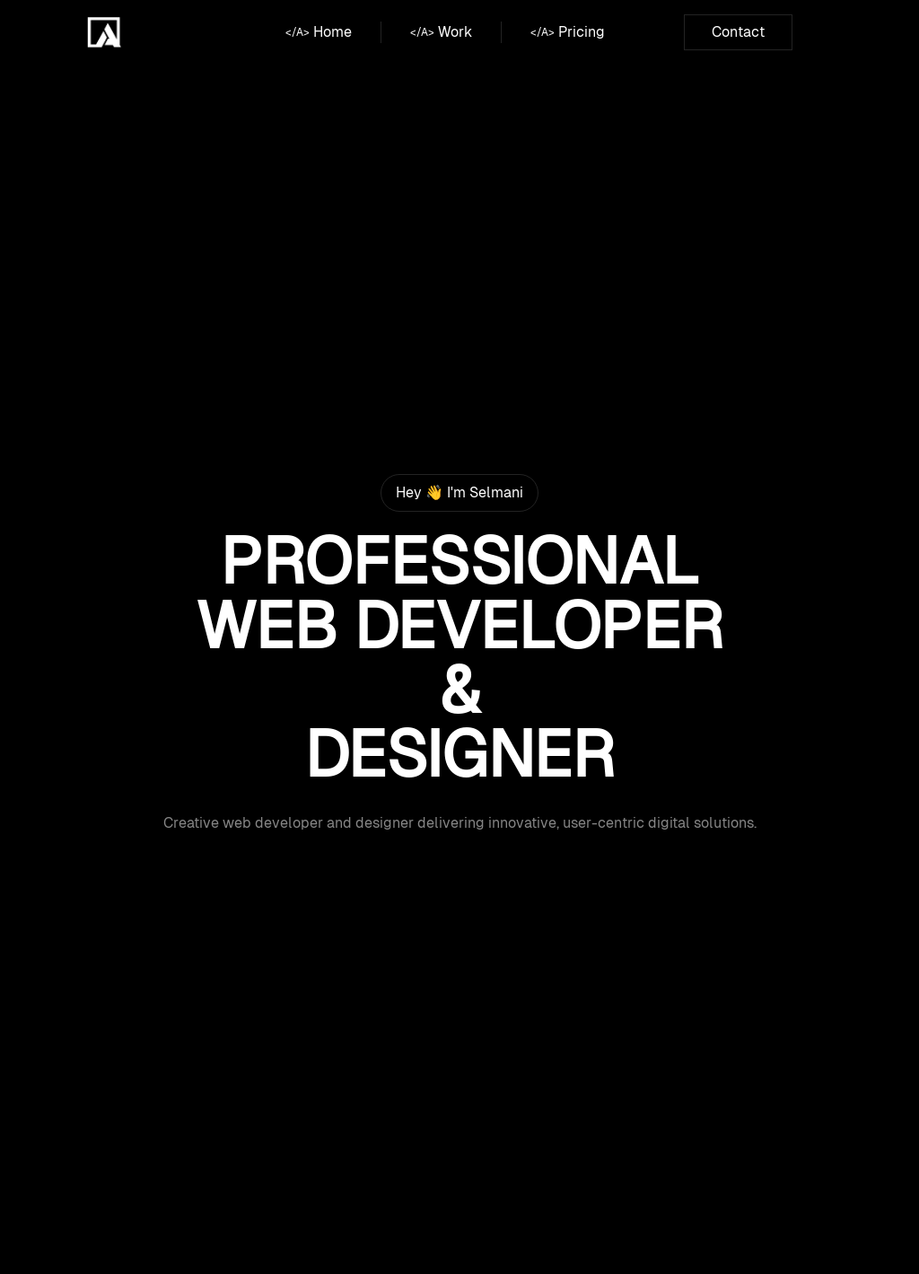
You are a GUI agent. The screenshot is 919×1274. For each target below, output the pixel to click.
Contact (738, 31)
